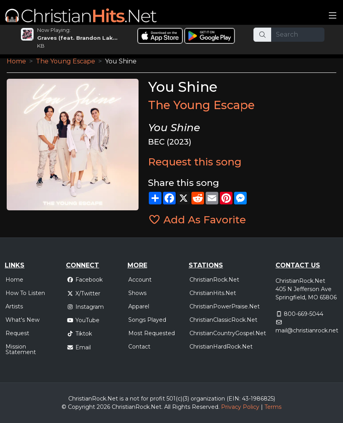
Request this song (195, 162)
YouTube (83, 320)
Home (16, 61)
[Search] (297, 35)
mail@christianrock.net (307, 330)
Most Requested (151, 333)
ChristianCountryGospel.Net (227, 333)
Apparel (138, 306)
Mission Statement (21, 349)
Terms (272, 406)
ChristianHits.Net (212, 293)
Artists (14, 306)
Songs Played (147, 320)
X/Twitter (83, 293)
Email (79, 347)
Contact (139, 346)
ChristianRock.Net (214, 279)
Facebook (85, 279)
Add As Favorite (197, 219)
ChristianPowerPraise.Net (224, 306)
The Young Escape (65, 61)
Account (140, 279)
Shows (137, 293)
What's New (22, 320)
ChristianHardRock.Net (221, 346)
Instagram (85, 307)
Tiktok (79, 333)
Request (17, 333)
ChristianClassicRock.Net (223, 320)
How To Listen (25, 293)
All (167, 406)
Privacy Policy (240, 406)
